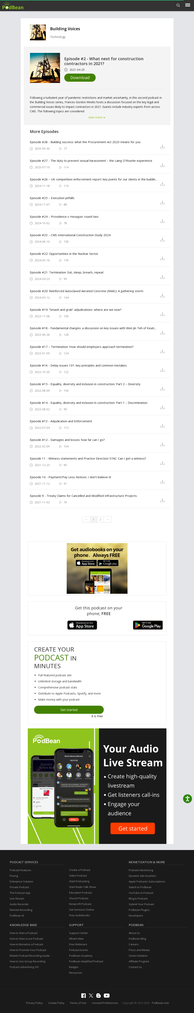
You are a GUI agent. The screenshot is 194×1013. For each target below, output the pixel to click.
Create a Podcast (79, 870)
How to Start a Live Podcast (26, 938)
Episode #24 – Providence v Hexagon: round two (64, 216)
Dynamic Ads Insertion (142, 876)
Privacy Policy (34, 1003)
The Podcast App (20, 893)
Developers (136, 915)
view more (97, 117)
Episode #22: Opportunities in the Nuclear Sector (64, 253)
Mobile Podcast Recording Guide (30, 955)
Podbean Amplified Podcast (86, 961)
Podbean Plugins (139, 910)
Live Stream (17, 898)
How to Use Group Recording (27, 961)
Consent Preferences (105, 1003)
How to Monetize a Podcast (26, 944)
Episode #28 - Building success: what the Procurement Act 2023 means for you (85, 142)
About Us (134, 933)
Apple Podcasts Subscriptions (147, 881)
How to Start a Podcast (24, 933)
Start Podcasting (79, 881)
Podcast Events (78, 950)
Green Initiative (138, 955)
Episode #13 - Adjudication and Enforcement (61, 421)
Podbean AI (17, 915)
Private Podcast (19, 887)
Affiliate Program (139, 961)
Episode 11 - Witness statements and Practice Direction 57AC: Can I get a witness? (88, 458)
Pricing (14, 876)
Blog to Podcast (138, 898)
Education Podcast (80, 892)
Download (80, 77)
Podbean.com (160, 1003)
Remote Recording (21, 910)
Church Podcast (78, 898)
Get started (68, 709)
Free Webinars (78, 944)
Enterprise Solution (21, 881)
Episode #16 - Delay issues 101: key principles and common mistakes (78, 365)
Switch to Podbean (140, 887)
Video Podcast (78, 875)
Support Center (78, 933)
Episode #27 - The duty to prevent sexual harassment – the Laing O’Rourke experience (91, 160)
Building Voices (65, 28)
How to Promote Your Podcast (28, 950)
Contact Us (135, 967)
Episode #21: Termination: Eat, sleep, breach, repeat (67, 272)
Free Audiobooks (79, 915)
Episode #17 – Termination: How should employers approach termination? (82, 346)
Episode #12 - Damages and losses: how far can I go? (67, 440)
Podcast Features (20, 870)
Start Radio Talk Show (82, 887)
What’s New (76, 938)
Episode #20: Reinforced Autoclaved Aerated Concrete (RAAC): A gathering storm (86, 291)
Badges (73, 967)
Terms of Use (78, 1003)
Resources (75, 972)
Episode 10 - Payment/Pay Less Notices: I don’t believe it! (70, 477)
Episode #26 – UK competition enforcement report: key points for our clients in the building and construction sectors (94, 179)
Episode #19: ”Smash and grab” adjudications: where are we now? (75, 309)
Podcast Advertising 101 (24, 967)
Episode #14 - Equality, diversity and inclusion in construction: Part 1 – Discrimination (88, 402)
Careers (134, 944)
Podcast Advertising (141, 870)
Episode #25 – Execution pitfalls (52, 198)
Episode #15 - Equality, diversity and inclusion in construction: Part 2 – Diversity (85, 384)
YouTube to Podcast (141, 893)
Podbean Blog (137, 938)
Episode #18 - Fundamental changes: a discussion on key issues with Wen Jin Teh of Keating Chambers (94, 328)
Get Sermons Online (81, 909)
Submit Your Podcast (141, 904)
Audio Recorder (19, 904)
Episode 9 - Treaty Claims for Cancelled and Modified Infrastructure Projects (83, 495)
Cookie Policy (56, 1003)
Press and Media (139, 950)
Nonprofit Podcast (80, 904)
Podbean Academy (80, 955)
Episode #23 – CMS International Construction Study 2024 (70, 235)
